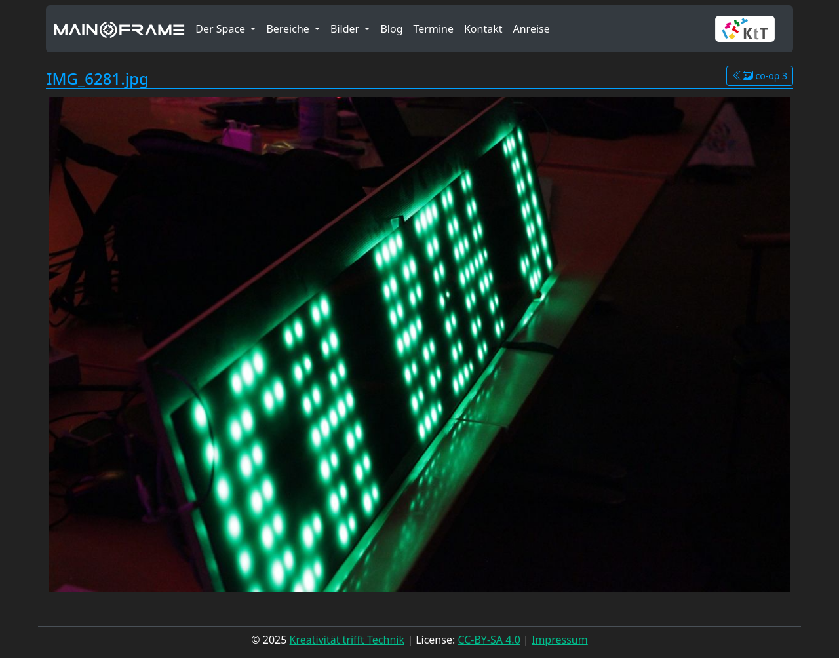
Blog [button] (391, 29)
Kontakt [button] (483, 29)
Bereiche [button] (289, 29)
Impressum (560, 639)
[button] (750, 28)
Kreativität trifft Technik (347, 639)
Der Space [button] (221, 29)
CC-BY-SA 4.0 (489, 639)
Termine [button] (434, 29)
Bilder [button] (346, 29)
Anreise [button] (531, 29)
